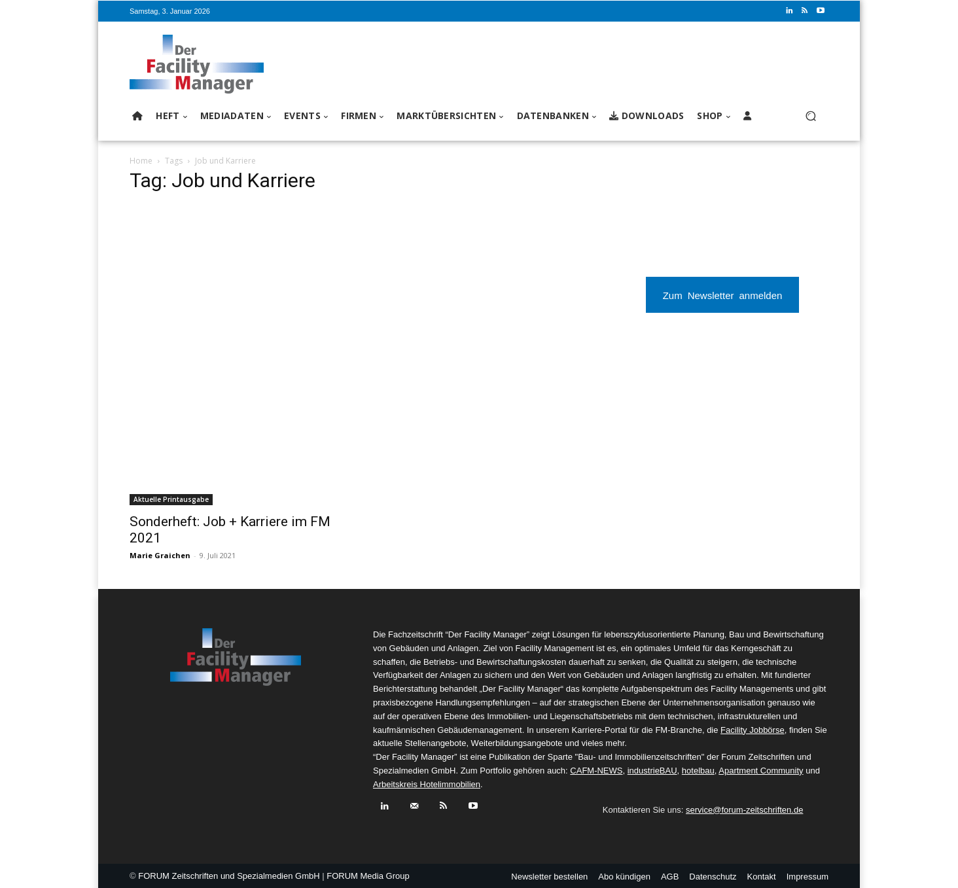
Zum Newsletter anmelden (723, 295)
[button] (810, 116)
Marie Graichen (160, 555)
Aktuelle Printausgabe (171, 499)
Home (141, 160)
